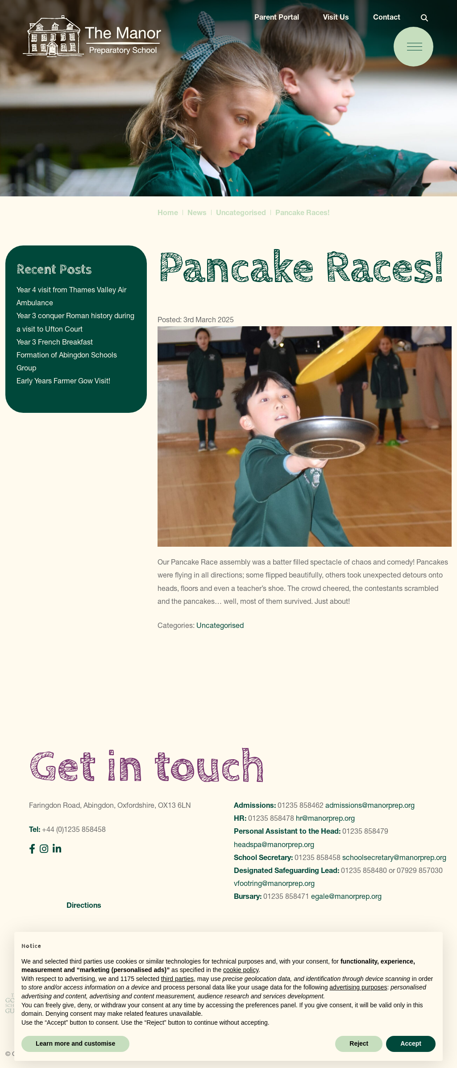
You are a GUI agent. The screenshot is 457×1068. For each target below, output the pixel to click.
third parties (177, 978)
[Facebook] (32, 849)
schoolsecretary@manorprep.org (394, 857)
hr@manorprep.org (325, 818)
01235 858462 (301, 805)
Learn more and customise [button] (75, 1043)
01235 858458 (318, 857)
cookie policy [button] (240, 969)
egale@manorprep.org (346, 896)
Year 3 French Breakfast (55, 341)
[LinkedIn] (57, 849)
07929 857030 (420, 870)
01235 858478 (271, 818)
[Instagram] (44, 849)
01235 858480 (364, 870)
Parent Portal (275, 18)
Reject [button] (358, 1043)
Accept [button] (410, 1043)
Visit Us (334, 18)
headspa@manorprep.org (274, 844)
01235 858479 (365, 831)
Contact (385, 18)
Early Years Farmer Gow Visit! (63, 380)
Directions (83, 905)
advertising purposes (358, 987)
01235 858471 (286, 896)
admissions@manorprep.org (370, 805)
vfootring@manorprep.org (274, 883)
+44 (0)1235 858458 (74, 829)
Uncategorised (220, 625)
